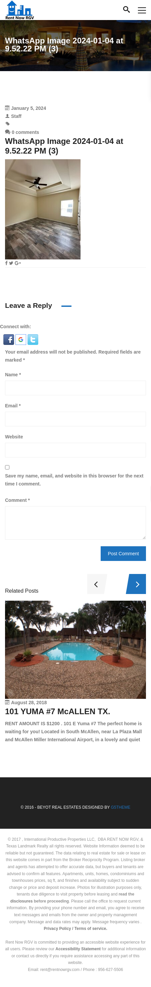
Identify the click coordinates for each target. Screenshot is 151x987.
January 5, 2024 (28, 108)
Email (13, 405)
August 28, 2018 (29, 702)
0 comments (22, 132)
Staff (16, 116)
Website (14, 436)
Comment (17, 500)
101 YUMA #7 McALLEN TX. (57, 711)
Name (13, 374)
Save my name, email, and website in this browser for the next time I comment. (74, 479)
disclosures (21, 901)
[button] (9, 339)
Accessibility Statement (78, 949)
